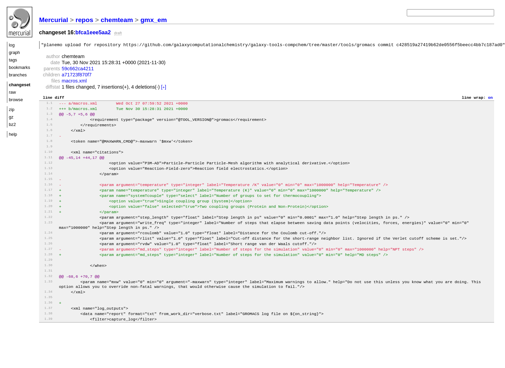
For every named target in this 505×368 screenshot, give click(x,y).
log (12, 45)
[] (163, 88)
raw (12, 92)
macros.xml (74, 82)
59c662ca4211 (78, 69)
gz (11, 116)
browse (16, 99)
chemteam (117, 19)
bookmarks (19, 67)
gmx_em (153, 19)
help (13, 134)
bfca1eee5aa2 (93, 32)
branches (18, 74)
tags (13, 59)
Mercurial (53, 19)
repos (84, 19)
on (490, 99)
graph (14, 52)
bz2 (12, 124)
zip (11, 109)
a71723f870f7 (77, 75)
